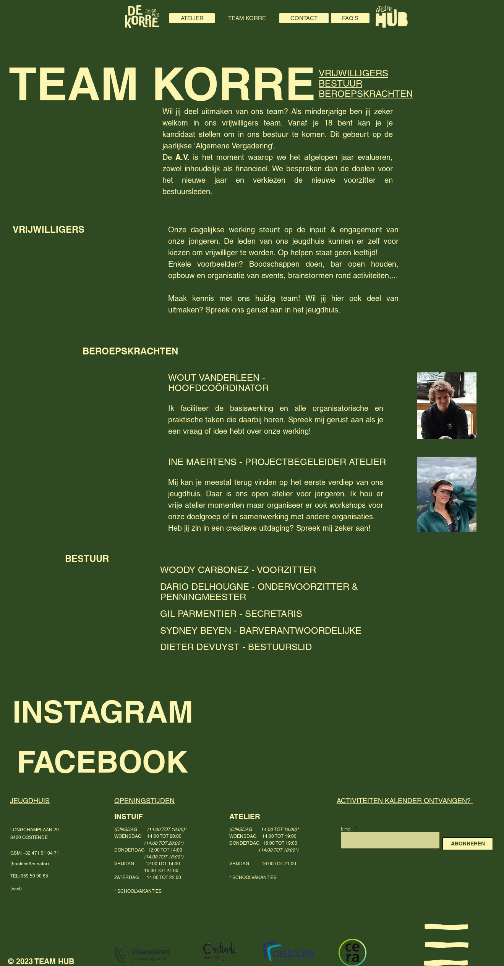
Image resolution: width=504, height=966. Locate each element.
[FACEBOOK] (150, 761)
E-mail (347, 828)
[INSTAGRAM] (128, 711)
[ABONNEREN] (467, 843)
